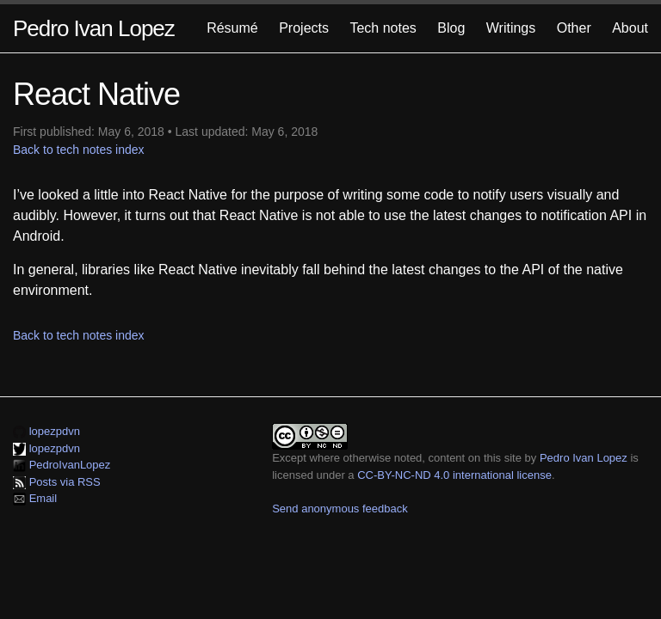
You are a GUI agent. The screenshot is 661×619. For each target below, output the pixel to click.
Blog (451, 28)
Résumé (232, 28)
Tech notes (382, 28)
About (630, 28)
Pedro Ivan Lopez (94, 28)
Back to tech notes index (79, 149)
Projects (304, 28)
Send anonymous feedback (340, 508)
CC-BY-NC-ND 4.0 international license (454, 475)
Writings (511, 28)
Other (574, 28)
